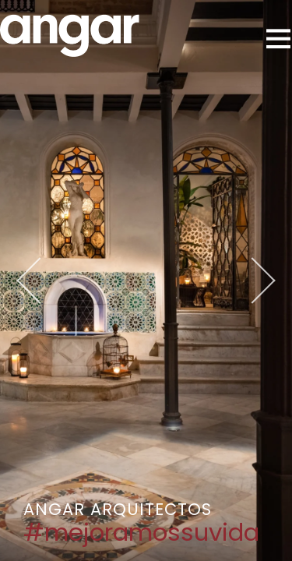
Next (233, 280)
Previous (58, 280)
